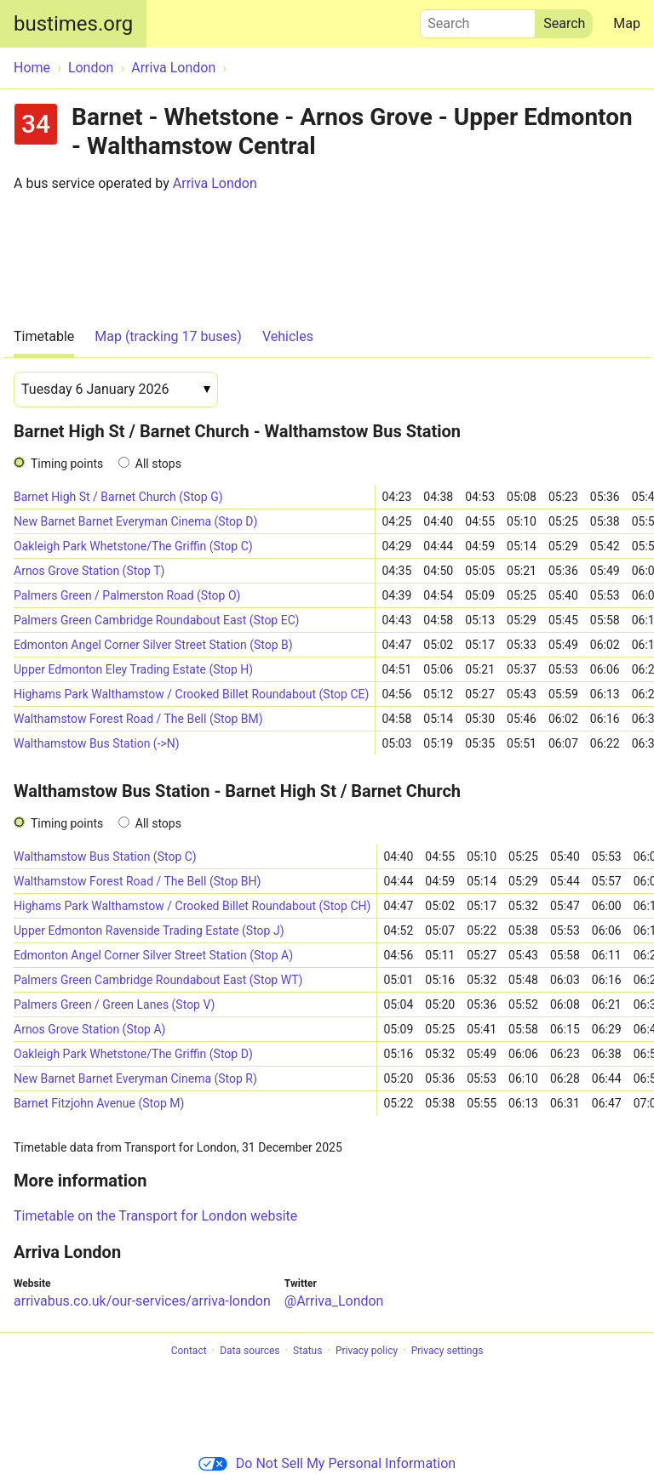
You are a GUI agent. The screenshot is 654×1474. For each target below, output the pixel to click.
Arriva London (215, 183)
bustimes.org (73, 24)
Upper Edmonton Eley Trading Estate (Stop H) (133, 669)
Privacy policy (367, 1351)
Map (626, 23)
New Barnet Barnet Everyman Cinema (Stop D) (135, 521)
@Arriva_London (334, 1301)
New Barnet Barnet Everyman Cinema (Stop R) (135, 1078)
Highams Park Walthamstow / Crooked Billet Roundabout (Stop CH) (192, 906)
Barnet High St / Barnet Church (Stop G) (118, 497)
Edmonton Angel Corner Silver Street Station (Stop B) (153, 645)
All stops (158, 463)
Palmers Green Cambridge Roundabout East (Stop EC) (156, 620)
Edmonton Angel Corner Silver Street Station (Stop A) (153, 955)
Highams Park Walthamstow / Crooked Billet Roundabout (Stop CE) (191, 694)
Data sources (249, 1351)
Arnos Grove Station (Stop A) (89, 1029)
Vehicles (287, 336)
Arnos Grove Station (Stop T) (89, 571)
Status (307, 1351)
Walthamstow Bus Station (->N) (97, 743)
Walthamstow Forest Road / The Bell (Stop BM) (138, 719)
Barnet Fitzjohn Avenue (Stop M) (99, 1103)
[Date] (116, 389)
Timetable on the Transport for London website (155, 1216)
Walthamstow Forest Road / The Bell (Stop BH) (137, 881)
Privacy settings (447, 1351)
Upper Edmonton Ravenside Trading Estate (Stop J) (149, 930)
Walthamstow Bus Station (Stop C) (105, 856)
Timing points (67, 463)
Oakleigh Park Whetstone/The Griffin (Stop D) (133, 1054)
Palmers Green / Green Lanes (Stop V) (114, 1004)
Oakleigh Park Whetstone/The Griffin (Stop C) (133, 546)
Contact (189, 1351)
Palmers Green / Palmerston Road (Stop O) (127, 595)
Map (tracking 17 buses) (168, 336)
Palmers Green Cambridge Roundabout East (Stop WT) (158, 980)
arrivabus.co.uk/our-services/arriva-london (142, 1301)
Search (478, 19)
